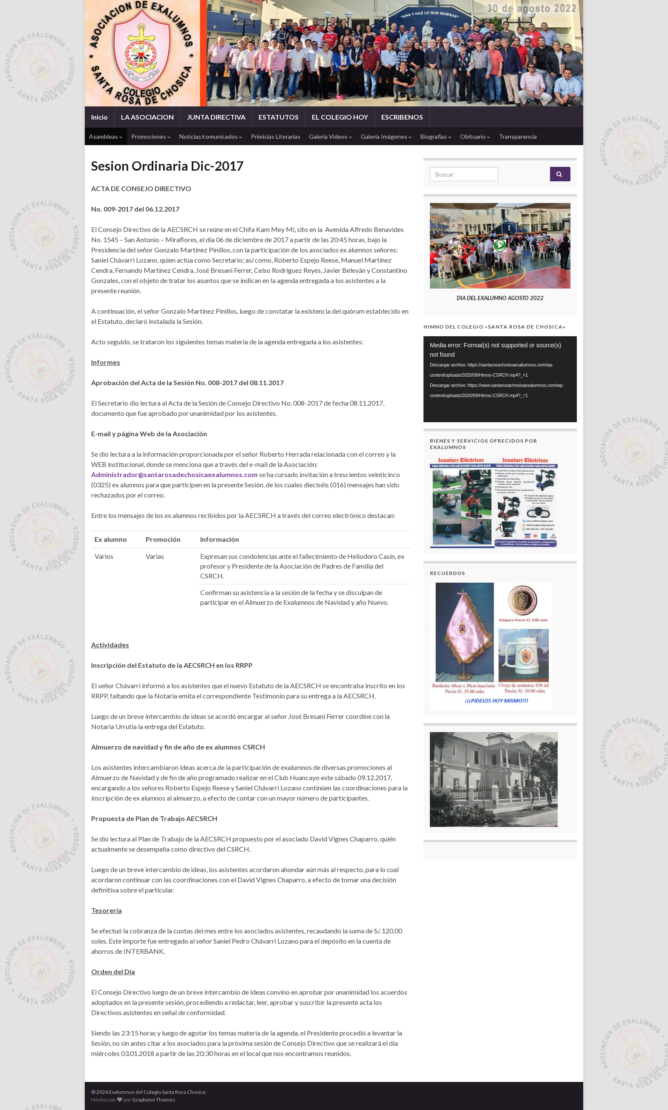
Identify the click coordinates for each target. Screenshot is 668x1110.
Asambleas (106, 136)
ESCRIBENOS (402, 117)
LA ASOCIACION (147, 117)
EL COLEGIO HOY (340, 117)
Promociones (151, 136)
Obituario (475, 136)
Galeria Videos (330, 136)
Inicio (99, 117)
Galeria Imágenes (386, 136)
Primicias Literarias (275, 136)
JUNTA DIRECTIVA (216, 117)
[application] (500, 379)
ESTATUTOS (279, 117)
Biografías (436, 136)
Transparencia (518, 136)
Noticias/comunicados (210, 136)
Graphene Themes (153, 1099)
